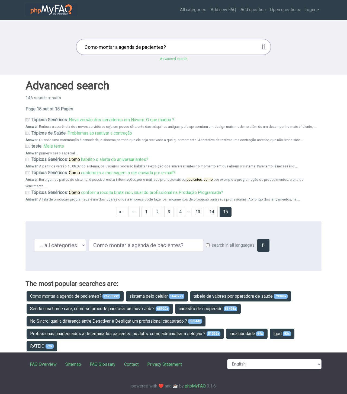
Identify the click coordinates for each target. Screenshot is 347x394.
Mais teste (53, 146)
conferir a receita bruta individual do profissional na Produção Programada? (146, 192)
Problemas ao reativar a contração (100, 133)
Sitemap (73, 364)
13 (197, 211)
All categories (193, 9)
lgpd (282, 333)
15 (225, 211)
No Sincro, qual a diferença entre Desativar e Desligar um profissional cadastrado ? (116, 321)
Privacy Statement (164, 364)
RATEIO (42, 346)
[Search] (263, 245)
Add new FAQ (223, 9)
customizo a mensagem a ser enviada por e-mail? (122, 172)
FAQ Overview (43, 364)
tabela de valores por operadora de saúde (241, 296)
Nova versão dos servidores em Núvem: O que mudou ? (121, 119)
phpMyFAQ (195, 386)
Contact (131, 364)
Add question (253, 9)
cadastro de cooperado (208, 308)
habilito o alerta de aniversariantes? (108, 159)
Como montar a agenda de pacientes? (75, 296)
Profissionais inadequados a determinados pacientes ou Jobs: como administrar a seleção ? (125, 333)
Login (310, 9)
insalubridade (247, 333)
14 (211, 211)
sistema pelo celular (157, 296)
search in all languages (233, 245)
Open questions (285, 9)
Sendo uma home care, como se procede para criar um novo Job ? (99, 308)
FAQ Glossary (102, 364)
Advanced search (173, 59)
